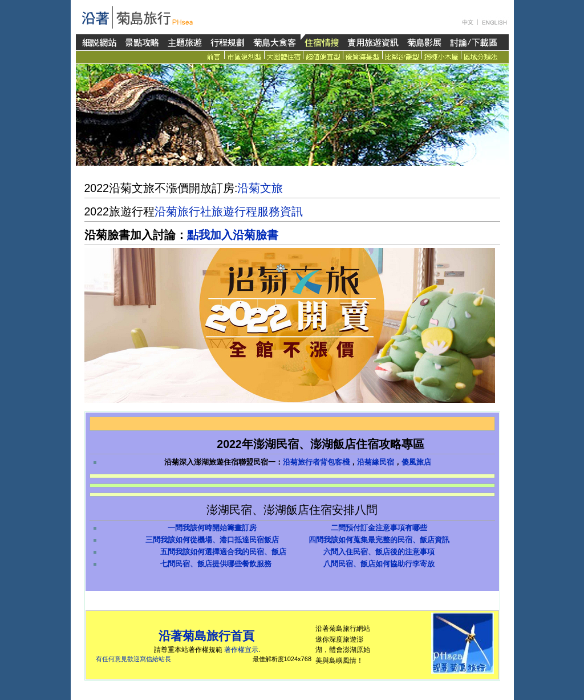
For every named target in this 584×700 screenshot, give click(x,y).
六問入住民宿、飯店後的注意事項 (379, 551)
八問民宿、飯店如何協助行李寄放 (379, 563)
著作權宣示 (241, 650)
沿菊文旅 (260, 188)
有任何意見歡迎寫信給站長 (133, 658)
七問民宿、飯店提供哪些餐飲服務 (215, 563)
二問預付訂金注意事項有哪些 (379, 527)
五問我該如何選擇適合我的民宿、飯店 (223, 551)
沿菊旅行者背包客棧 (316, 462)
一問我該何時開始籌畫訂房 (212, 527)
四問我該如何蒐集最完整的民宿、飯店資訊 (379, 539)
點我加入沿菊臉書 (232, 235)
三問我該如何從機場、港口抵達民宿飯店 (212, 539)
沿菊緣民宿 (375, 462)
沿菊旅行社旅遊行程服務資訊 (229, 211)
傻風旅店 (416, 462)
